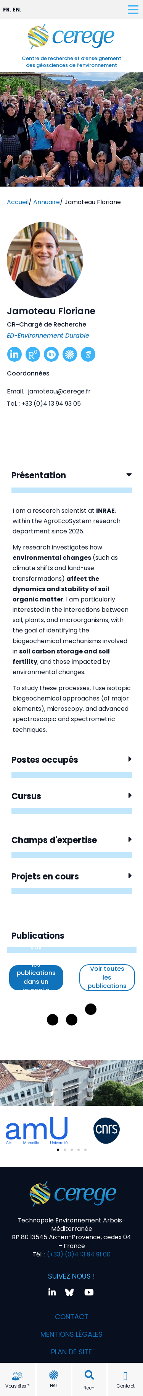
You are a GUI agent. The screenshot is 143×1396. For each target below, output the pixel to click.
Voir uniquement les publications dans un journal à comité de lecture (36, 977)
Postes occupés (44, 760)
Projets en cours (45, 876)
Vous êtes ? (17, 1386)
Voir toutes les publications (107, 977)
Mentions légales (71, 1334)
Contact (125, 1386)
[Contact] (125, 1376)
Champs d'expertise (54, 840)
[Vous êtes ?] (17, 1376)
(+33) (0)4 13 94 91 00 (78, 1254)
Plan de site (71, 1352)
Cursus (26, 796)
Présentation (38, 475)
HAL (54, 1385)
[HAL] (53, 1375)
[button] (89, 1375)
